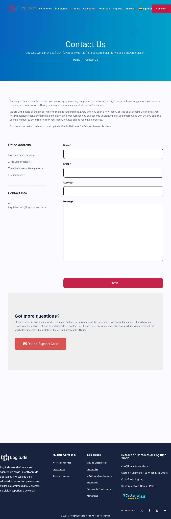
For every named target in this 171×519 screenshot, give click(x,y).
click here (106, 126)
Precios (75, 8)
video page (107, 326)
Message (69, 201)
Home (76, 59)
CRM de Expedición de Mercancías (97, 466)
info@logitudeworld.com (33, 207)
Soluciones (45, 8)
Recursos (104, 8)
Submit (113, 283)
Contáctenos (59, 469)
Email (67, 164)
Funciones (61, 8)
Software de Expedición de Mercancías (99, 492)
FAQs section (41, 322)
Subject (68, 182)
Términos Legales (61, 476)
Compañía (89, 8)
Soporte (117, 8)
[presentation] (88, 269)
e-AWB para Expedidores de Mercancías (99, 479)
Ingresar (131, 8)
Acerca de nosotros (62, 463)
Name (67, 145)
